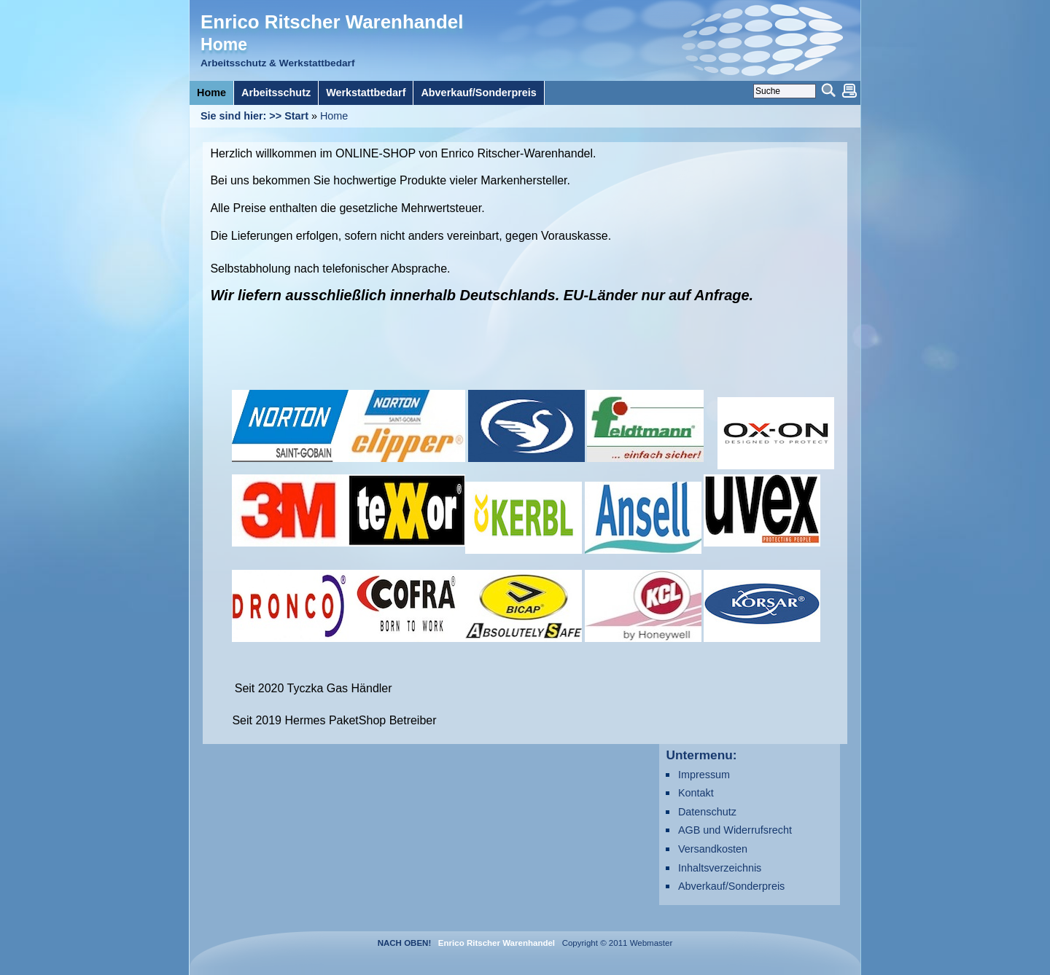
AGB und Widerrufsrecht (735, 830)
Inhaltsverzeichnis (719, 868)
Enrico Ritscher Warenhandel (332, 22)
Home (334, 116)
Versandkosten (712, 849)
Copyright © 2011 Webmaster (614, 943)
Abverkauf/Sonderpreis (731, 886)
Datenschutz (707, 812)
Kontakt (696, 793)
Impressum (704, 774)
